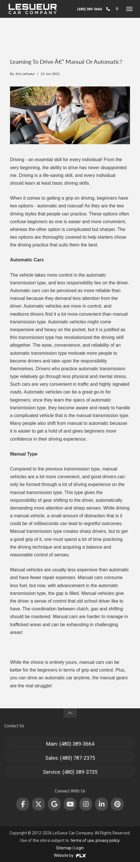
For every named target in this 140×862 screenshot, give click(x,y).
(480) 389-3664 (89, 9)
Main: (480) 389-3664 (70, 744)
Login (79, 848)
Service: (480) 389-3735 (70, 772)
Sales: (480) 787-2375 (70, 758)
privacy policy (107, 840)
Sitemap (64, 848)
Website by (70, 855)
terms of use (82, 840)
